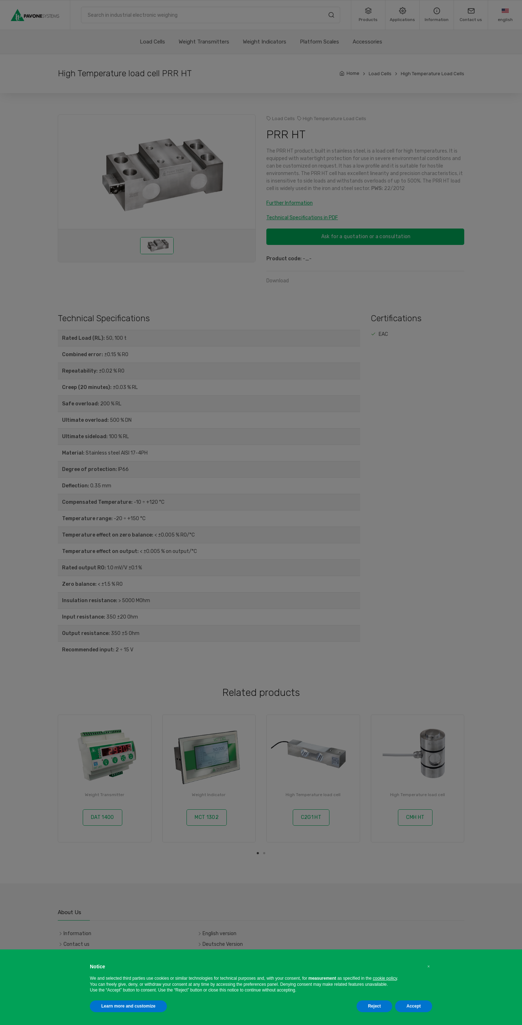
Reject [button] (374, 1006)
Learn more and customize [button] (128, 1006)
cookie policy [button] (385, 978)
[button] (428, 966)
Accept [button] (413, 1006)
